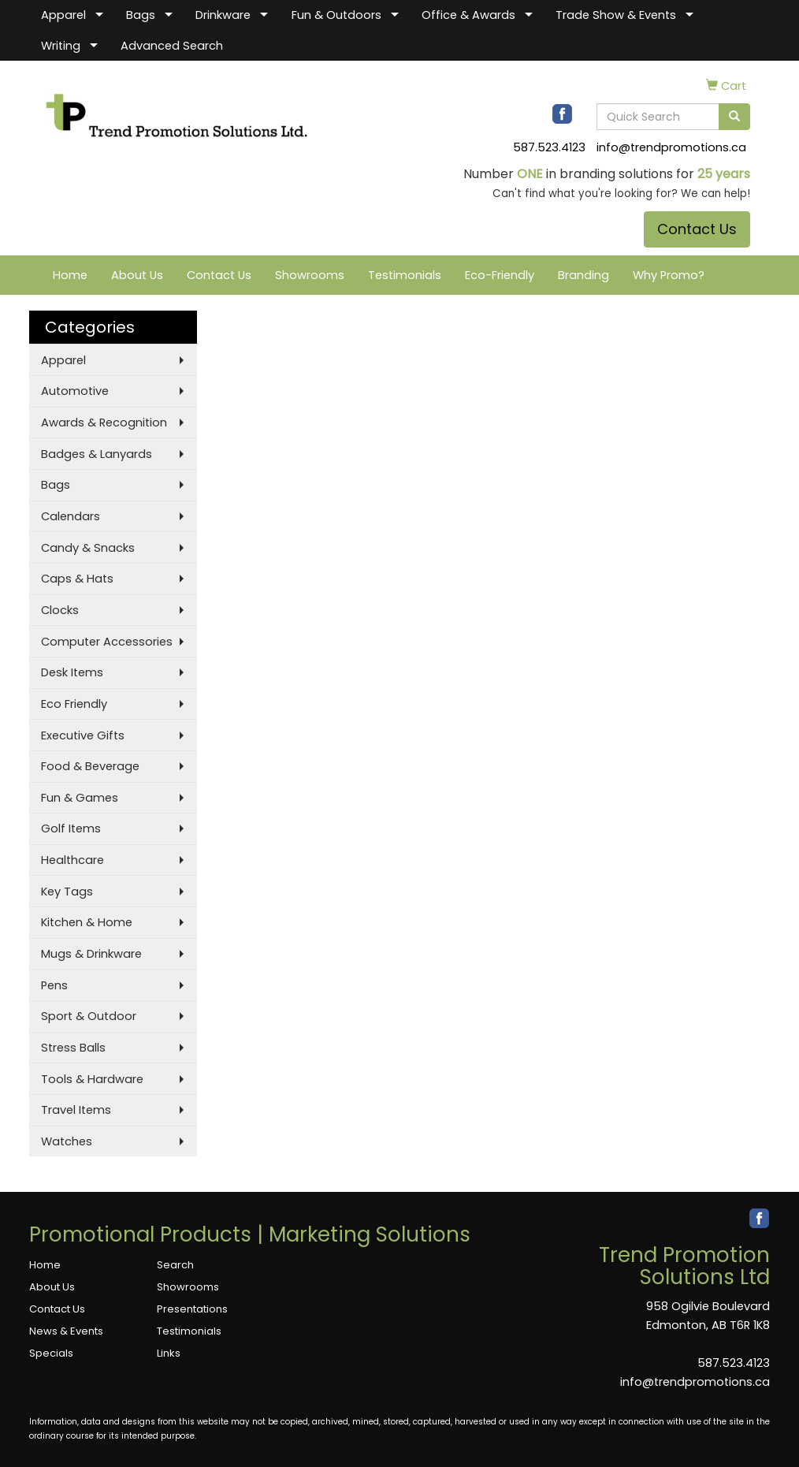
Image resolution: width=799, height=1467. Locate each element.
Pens (54, 985)
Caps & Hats (77, 578)
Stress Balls (73, 1048)
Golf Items (71, 828)
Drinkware (223, 15)
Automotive (75, 391)
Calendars (70, 516)
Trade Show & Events (616, 15)
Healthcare (72, 860)
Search (175, 1264)
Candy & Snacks (88, 548)
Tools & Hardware (92, 1079)
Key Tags (67, 891)
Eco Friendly (74, 704)
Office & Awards (468, 15)
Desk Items (72, 672)
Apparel (63, 15)
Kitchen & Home (86, 922)
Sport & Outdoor (88, 1016)
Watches (66, 1141)
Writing (60, 46)
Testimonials (404, 275)
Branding (583, 275)
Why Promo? (668, 275)
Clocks (60, 610)
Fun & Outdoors (336, 15)
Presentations (192, 1308)
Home (70, 275)
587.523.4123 (549, 147)
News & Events (66, 1331)
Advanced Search (172, 46)
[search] (734, 116)
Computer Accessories (107, 642)
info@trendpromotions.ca (671, 147)
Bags (140, 15)
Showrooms (309, 275)
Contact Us (697, 229)
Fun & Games (79, 798)
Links (168, 1353)
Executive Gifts (82, 735)
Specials (51, 1353)
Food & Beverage (90, 766)
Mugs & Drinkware (91, 954)
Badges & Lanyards (96, 454)
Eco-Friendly (499, 275)
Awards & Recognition (104, 422)
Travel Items (76, 1110)
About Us (137, 275)
